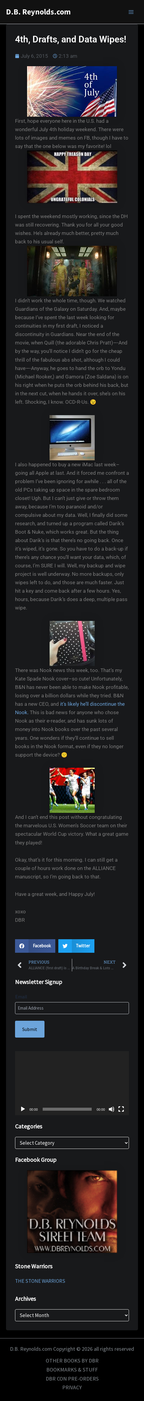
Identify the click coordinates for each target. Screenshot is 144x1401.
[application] (72, 1083)
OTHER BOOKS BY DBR (72, 1360)
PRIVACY (72, 1387)
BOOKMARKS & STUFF (72, 1369)
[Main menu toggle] (131, 12)
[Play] (23, 1109)
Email (21, 997)
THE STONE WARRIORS (40, 1281)
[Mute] (112, 1109)
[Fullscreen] (121, 1109)
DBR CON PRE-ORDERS (72, 1378)
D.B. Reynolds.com (38, 11)
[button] (35, 946)
